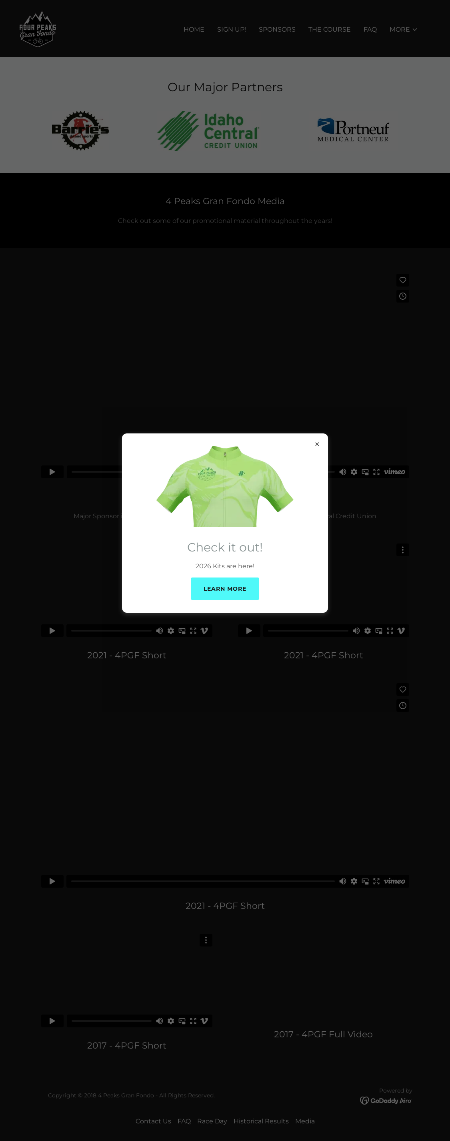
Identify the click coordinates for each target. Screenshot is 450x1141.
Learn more (225, 588)
